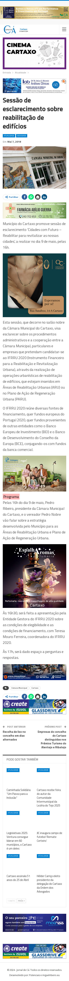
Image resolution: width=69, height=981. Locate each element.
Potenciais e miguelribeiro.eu (44, 975)
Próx (21, 900)
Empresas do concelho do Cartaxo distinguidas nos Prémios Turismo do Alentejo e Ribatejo (52, 739)
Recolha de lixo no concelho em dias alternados (14, 736)
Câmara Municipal (19, 688)
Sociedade (21, 135)
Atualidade (9, 135)
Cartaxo (34, 688)
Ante (11, 900)
